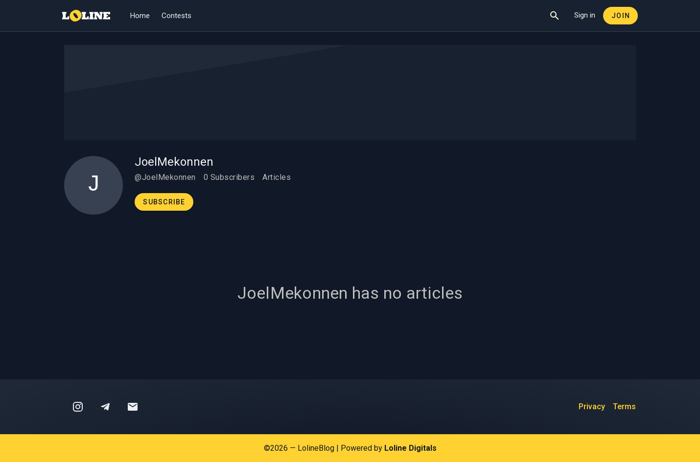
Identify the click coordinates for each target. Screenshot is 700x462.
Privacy (592, 406)
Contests (176, 15)
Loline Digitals (410, 448)
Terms (624, 406)
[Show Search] (554, 15)
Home (140, 15)
